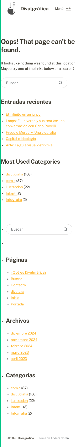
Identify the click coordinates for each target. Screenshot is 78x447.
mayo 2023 (20, 352)
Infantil (11, 193)
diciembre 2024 (23, 333)
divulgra (17, 291)
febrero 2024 (21, 346)
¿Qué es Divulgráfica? (28, 272)
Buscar (16, 279)
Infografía (14, 200)
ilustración (14, 187)
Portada (17, 304)
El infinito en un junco (23, 114)
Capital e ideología (21, 139)
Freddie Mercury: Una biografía (31, 132)
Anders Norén (60, 438)
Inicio (15, 298)
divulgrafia (14, 174)
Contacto (18, 285)
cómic (10, 181)
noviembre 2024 (24, 340)
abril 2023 (19, 359)
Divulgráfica (34, 8)
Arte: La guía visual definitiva (29, 145)
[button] (63, 8)
